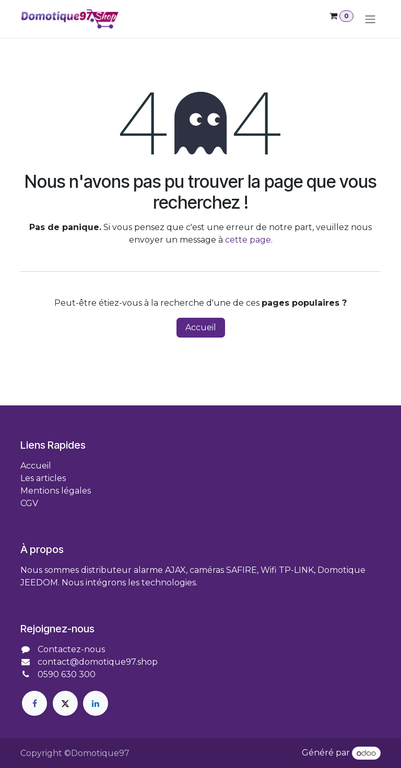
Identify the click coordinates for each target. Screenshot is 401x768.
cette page (248, 241)
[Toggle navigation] (370, 19)
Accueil (200, 328)
